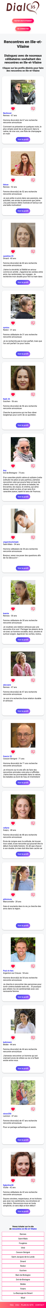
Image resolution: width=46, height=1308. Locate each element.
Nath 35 (6, 399)
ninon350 (7, 1114)
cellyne (6, 828)
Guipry (23, 1288)
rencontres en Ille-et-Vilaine (24, 1229)
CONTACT (39, 1305)
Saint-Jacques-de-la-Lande (22, 1257)
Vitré (23, 1248)
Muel (23, 1298)
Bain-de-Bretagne (23, 1275)
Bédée (23, 1284)
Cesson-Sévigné (23, 1252)
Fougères (23, 1243)
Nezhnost (7, 113)
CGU (17, 1305)
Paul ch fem (8, 971)
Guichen (22, 1270)
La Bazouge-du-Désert (23, 1293)
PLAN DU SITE (27, 1305)
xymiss (6, 327)
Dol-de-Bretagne (23, 1279)
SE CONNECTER (23, 29)
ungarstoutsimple (11, 542)
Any (4, 470)
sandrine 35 (8, 256)
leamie (6, 613)
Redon (23, 1266)
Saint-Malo (23, 1239)
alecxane (7, 685)
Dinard (23, 1261)
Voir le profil (23, 139)
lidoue (5, 184)
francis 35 (7, 756)
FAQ (11, 1305)
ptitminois (7, 899)
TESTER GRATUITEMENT (23, 21)
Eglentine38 (8, 1185)
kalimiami (7, 1042)
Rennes (23, 1234)
